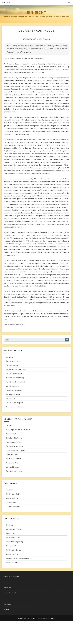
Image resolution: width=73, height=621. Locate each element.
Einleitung (9, 525)
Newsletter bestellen (11, 593)
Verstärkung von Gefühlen (15, 407)
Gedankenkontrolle (13, 394)
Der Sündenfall (11, 546)
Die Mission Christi (12, 498)
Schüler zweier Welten (14, 442)
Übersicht (9, 357)
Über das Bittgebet (12, 467)
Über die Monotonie (13, 361)
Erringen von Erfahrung (14, 390)
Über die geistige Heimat (14, 446)
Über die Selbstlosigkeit (14, 403)
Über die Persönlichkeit (14, 374)
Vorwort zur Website (11, 576)
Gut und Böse (10, 399)
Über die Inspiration (13, 386)
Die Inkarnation (11, 533)
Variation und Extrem (13, 459)
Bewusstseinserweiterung (15, 378)
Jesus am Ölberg (12, 502)
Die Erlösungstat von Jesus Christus (18, 558)
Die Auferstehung (12, 562)
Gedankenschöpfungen (14, 438)
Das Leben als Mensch (13, 529)
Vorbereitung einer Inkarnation (17, 450)
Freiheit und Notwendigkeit (15, 382)
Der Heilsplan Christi (13, 494)
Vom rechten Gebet (13, 463)
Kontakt (7, 609)
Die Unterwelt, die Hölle (14, 554)
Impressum (8, 604)
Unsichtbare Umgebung (14, 542)
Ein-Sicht (6, 2)
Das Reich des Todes (13, 537)
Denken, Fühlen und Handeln (16, 369)
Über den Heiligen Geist (14, 471)
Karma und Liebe (12, 455)
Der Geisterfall (11, 434)
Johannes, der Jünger (13, 506)
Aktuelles (7, 588)
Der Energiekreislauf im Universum (18, 430)
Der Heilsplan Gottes (13, 550)
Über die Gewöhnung (13, 365)
